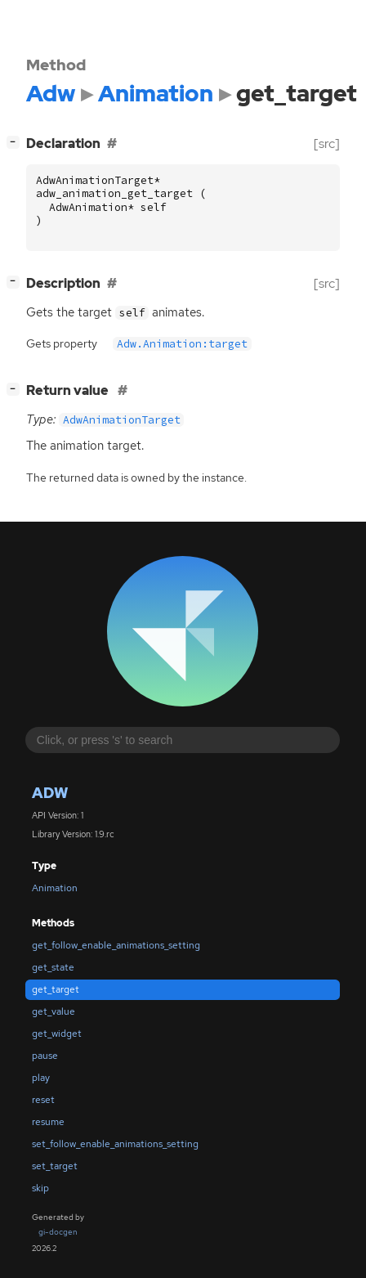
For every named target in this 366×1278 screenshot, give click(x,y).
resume (48, 1121)
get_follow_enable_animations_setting (116, 945)
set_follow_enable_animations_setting (115, 1143)
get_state (53, 967)
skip (40, 1188)
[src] (327, 143)
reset (43, 1099)
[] (16, 142)
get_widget (57, 1033)
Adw (50, 792)
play (41, 1077)
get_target (55, 989)
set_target (55, 1166)
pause (45, 1055)
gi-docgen (58, 1231)
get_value (53, 1011)
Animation (55, 888)
